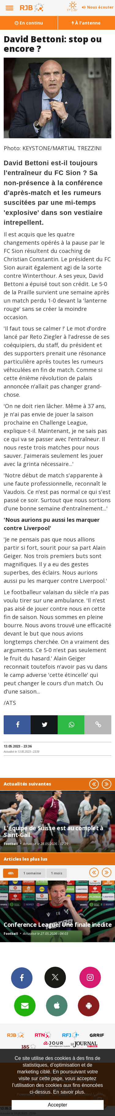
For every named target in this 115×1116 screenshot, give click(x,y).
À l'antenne (86, 23)
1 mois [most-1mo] (56, 873)
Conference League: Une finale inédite (58, 924)
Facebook (22, 977)
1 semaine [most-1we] (32, 873)
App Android (88, 1005)
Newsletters (25, 1005)
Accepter (57, 1104)
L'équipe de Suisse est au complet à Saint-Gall (53, 831)
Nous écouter (100, 7)
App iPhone (56, 1005)
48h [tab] (10, 873)
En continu (29, 23)
